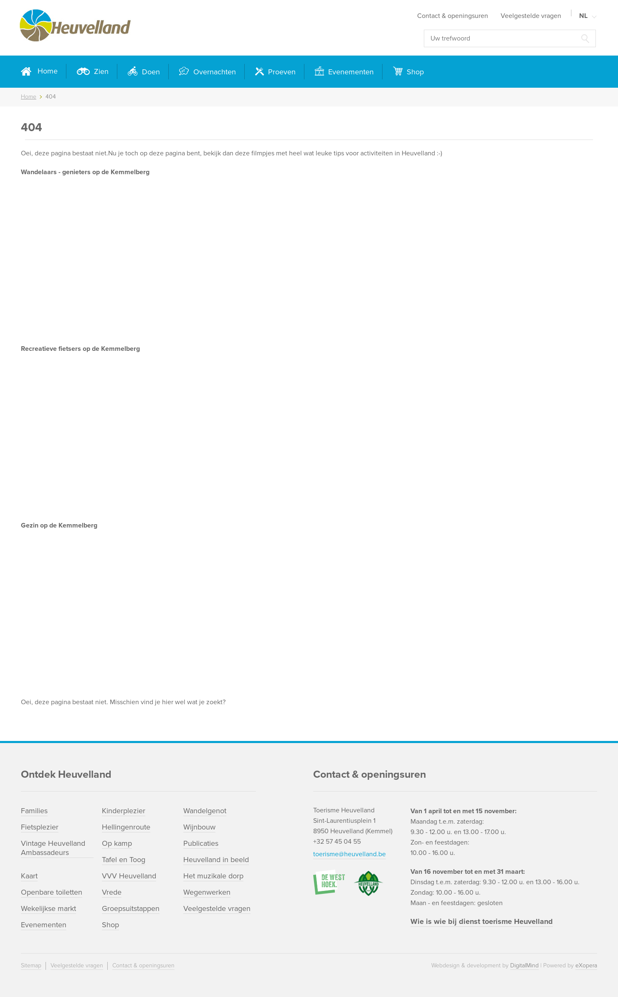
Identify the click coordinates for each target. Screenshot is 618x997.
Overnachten (213, 71)
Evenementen (350, 71)
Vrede (112, 892)
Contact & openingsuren (452, 16)
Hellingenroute (126, 827)
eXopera (586, 965)
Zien (100, 71)
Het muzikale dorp (213, 875)
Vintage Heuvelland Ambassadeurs (53, 848)
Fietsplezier (39, 827)
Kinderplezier (123, 810)
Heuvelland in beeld (216, 859)
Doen (150, 71)
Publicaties (200, 843)
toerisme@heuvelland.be (349, 854)
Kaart (29, 875)
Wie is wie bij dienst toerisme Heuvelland (481, 921)
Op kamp (117, 843)
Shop (414, 71)
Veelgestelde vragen (531, 16)
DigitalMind (524, 965)
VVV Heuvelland (129, 875)
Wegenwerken (206, 892)
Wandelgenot (204, 810)
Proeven (281, 71)
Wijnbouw (199, 827)
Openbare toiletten (51, 892)
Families (34, 810)
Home (48, 71)
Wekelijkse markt (48, 908)
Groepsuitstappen (131, 908)
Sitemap (31, 965)
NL (583, 16)
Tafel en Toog (123, 859)
